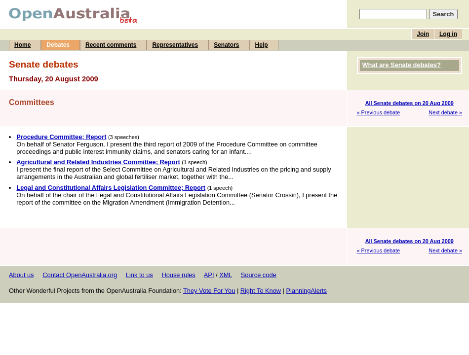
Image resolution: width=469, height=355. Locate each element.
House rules (178, 275)
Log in (448, 34)
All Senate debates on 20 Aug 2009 (409, 103)
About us (21, 275)
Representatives (175, 44)
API (209, 275)
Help (261, 44)
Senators (226, 44)
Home (22, 44)
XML (225, 275)
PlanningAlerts (306, 290)
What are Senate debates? (401, 65)
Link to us (139, 275)
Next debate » (445, 112)
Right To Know (260, 290)
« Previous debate (378, 112)
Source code (258, 275)
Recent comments (110, 44)
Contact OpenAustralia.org (79, 275)
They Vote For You (209, 290)
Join (423, 34)
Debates (58, 44)
